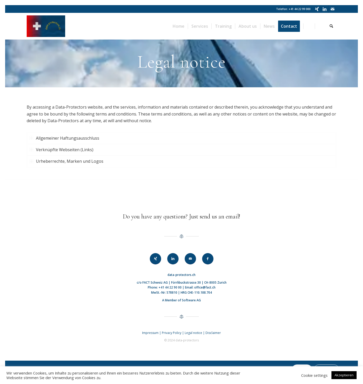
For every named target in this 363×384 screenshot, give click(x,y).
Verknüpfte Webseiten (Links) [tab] (61, 149)
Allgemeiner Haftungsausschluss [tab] (64, 138)
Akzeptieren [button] (344, 375)
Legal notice (194, 333)
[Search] (331, 26)
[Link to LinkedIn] (324, 9)
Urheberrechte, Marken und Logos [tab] (66, 161)
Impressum (150, 333)
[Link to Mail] (332, 9)
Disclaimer (213, 333)
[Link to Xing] (317, 9)
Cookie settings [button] (314, 375)
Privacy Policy (171, 333)
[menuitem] (178, 26)
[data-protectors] (46, 26)
